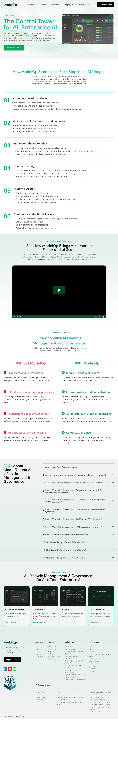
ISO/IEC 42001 (60, 700)
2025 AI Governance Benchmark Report (99, 655)
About (37, 647)
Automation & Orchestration (52, 653)
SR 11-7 (58, 692)
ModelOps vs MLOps (96, 712)
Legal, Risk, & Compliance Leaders (75, 675)
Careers (38, 654)
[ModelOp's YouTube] (10, 669)
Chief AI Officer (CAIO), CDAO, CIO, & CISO (76, 667)
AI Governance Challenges (98, 700)
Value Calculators (94, 664)
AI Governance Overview (43, 690)
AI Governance (69, 647)
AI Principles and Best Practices (100, 702)
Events (91, 649)
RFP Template (93, 666)
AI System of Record (53, 649)
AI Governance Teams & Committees (72, 671)
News (37, 652)
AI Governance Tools (42, 702)
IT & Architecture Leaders (73, 677)
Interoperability (51, 661)
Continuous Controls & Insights (53, 657)
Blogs (91, 647)
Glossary (92, 671)
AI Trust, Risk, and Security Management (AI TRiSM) (69, 703)
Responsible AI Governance (98, 695)
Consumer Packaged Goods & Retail (74, 657)
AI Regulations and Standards (65, 690)
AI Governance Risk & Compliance (100, 692)
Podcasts (92, 669)
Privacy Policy (20, 716)
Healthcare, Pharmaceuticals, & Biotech (74, 653)
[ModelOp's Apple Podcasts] (14, 669)
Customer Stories (94, 659)
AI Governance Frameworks (40, 698)
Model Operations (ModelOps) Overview (99, 708)
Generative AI (40, 692)
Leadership (39, 649)
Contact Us (39, 657)
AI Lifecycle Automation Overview (100, 705)
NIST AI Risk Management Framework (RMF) (70, 697)
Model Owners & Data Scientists (75, 680)
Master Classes (94, 661)
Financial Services (70, 649)
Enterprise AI (40, 695)
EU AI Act (59, 695)
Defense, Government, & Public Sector (74, 662)
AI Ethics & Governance (97, 690)
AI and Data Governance (97, 697)
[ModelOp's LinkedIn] (5, 669)
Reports (91, 652)
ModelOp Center (52, 647)
